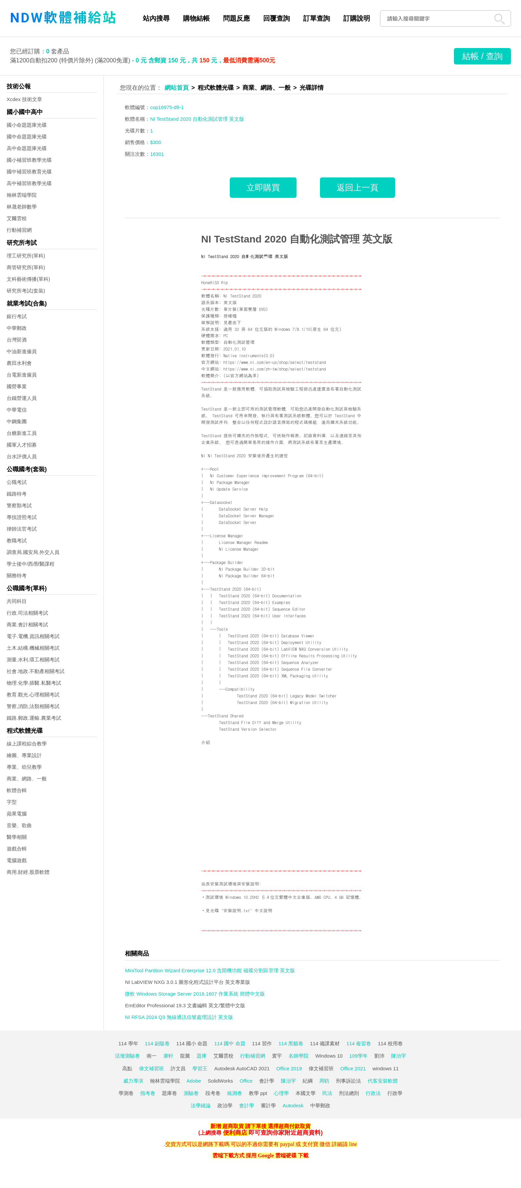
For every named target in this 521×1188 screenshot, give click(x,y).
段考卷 (212, 1093)
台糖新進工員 (22, 433)
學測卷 (126, 1093)
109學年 (358, 1056)
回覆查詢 (276, 18)
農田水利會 (19, 363)
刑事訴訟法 (348, 1081)
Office (246, 1081)
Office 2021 (353, 1068)
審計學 (268, 1105)
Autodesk (293, 1105)
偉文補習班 (151, 1068)
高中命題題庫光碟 (27, 148)
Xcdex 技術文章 (24, 99)
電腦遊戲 (17, 860)
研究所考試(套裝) (26, 290)
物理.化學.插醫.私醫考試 (34, 683)
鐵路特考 (17, 494)
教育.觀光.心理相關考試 (33, 694)
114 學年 (128, 1043)
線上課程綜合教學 (27, 743)
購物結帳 (196, 18)
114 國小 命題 (191, 1043)
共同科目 (17, 601)
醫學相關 (17, 837)
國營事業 (17, 386)
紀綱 (308, 1081)
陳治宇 (398, 1056)
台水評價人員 (22, 456)
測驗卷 (191, 1093)
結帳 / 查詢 (482, 56)
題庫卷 (169, 1093)
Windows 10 (329, 1056)
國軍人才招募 (22, 445)
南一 (152, 1056)
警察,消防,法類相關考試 (33, 706)
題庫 (202, 1056)
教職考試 (17, 540)
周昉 (324, 1081)
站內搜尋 (156, 18)
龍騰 (185, 1056)
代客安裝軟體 (383, 1081)
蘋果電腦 (17, 813)
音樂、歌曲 (19, 825)
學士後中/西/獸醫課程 (30, 564)
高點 (127, 1068)
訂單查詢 (316, 18)
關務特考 (17, 575)
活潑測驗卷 (127, 1056)
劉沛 (379, 1056)
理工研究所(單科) (26, 255)
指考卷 (147, 1093)
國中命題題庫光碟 (27, 136)
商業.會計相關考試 (27, 624)
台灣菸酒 (17, 340)
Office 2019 (289, 1068)
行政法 (373, 1093)
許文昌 (178, 1068)
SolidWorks (220, 1081)
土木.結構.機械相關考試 (33, 648)
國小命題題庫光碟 (27, 125)
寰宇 (277, 1056)
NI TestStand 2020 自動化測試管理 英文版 (296, 238)
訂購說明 (356, 18)
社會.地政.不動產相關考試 (35, 671)
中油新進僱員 (22, 351)
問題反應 (236, 18)
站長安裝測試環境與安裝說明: (231, 883)
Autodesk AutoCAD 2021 (242, 1068)
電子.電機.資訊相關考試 (33, 636)
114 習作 (262, 1043)
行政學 (394, 1093)
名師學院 (299, 1056)
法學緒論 (201, 1105)
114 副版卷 (157, 1043)
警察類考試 (19, 505)
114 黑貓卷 (291, 1043)
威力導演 (133, 1081)
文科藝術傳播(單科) (28, 279)
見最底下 (232, 322)
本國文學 (306, 1093)
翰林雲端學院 (22, 195)
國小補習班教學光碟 (29, 160)
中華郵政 (17, 328)
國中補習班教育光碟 (29, 171)
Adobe (194, 1081)
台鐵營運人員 (22, 398)
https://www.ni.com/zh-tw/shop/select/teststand (274, 369)
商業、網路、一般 (27, 778)
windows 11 (385, 1068)
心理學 (281, 1093)
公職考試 (17, 482)
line (353, 1144)
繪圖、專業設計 (24, 755)
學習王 (199, 1068)
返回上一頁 (357, 187)
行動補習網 (19, 230)
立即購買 (263, 187)
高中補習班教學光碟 (29, 183)
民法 (327, 1093)
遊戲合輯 (17, 848)
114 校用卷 (390, 1043)
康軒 (168, 1056)
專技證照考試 (22, 517)
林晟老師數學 (22, 206)
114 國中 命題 (229, 1043)
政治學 (224, 1105)
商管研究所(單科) (26, 267)
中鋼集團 (17, 421)
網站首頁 (177, 87)
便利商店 (235, 1132)
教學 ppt (258, 1093)
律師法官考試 (22, 529)
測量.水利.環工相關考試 (33, 659)
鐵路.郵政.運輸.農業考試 (34, 718)
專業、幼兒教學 (24, 767)
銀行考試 (17, 316)
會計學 (266, 1081)
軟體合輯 (17, 790)
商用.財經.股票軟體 (28, 872)
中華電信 (17, 410)
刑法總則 (349, 1093)
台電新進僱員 (22, 375)
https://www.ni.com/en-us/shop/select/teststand (274, 362)
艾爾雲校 (17, 218)
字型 (12, 802)
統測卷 (234, 1093)
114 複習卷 (358, 1043)
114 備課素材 (325, 1043)
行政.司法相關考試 (27, 613)
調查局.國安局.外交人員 (33, 552)
